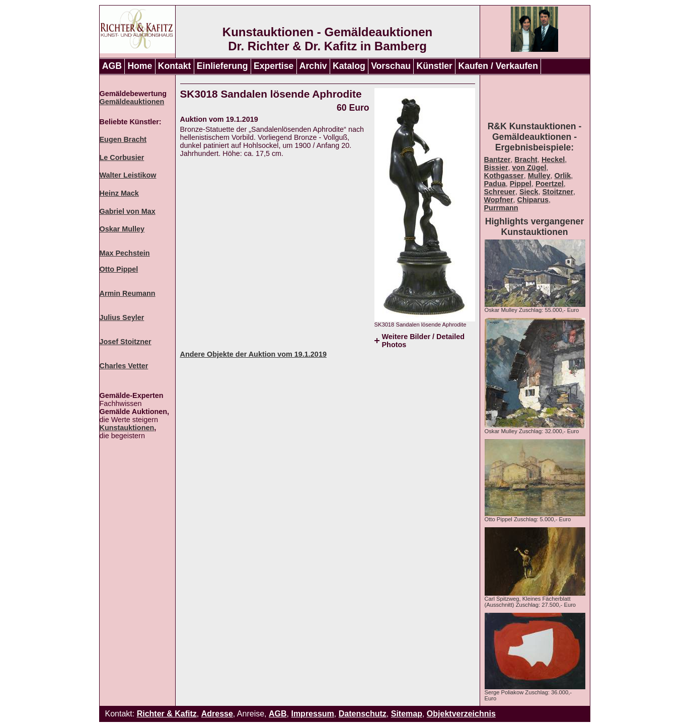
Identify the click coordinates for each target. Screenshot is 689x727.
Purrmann (501, 208)
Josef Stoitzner (125, 342)
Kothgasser (504, 176)
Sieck (529, 192)
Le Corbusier (122, 157)
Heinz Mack (119, 193)
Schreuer (499, 192)
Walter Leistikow (128, 175)
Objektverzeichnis (461, 713)
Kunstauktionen (127, 428)
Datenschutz (363, 713)
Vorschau (391, 66)
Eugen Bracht (123, 139)
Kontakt (174, 66)
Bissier (496, 168)
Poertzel (549, 184)
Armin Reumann (128, 293)
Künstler (434, 66)
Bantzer (497, 159)
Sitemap (406, 713)
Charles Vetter (124, 366)
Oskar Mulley (122, 229)
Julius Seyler (122, 317)
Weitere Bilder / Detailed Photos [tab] (423, 341)
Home (139, 66)
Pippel (520, 184)
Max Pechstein (125, 253)
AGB (112, 66)
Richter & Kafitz (167, 713)
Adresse (217, 713)
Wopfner (498, 200)
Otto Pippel (119, 269)
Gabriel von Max (128, 211)
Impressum (312, 713)
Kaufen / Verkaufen (498, 66)
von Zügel (529, 168)
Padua (495, 184)
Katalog (349, 66)
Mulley (539, 176)
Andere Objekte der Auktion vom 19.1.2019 (253, 354)
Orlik (562, 176)
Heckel (553, 159)
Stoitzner (558, 192)
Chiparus (533, 200)
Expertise (273, 66)
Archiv (313, 66)
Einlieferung (222, 66)
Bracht (526, 159)
